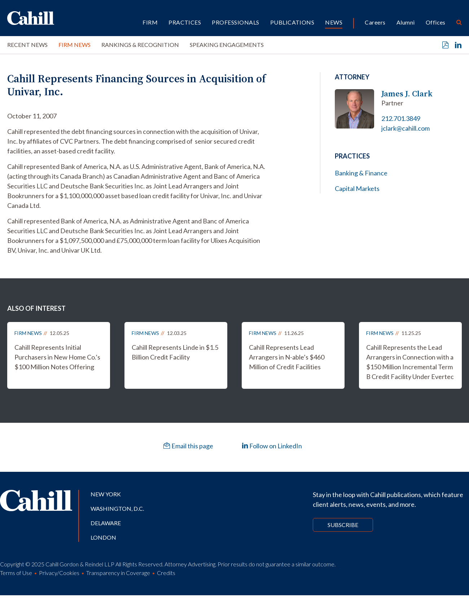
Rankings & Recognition (140, 44)
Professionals (235, 22)
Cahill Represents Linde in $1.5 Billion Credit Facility (175, 352)
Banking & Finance (361, 173)
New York (106, 494)
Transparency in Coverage (118, 572)
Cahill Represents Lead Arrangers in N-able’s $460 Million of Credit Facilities (286, 357)
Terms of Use (16, 572)
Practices (184, 22)
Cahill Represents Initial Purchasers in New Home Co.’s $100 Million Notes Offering (57, 357)
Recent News (27, 44)
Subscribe (343, 524)
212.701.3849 (400, 118)
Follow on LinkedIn (272, 446)
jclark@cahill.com (405, 128)
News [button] (333, 22)
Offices (436, 22)
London (103, 537)
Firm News (74, 44)
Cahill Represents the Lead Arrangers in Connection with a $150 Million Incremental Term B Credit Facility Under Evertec (410, 361)
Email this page (188, 446)
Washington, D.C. (117, 508)
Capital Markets (357, 188)
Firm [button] (150, 22)
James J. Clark (407, 93)
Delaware (106, 522)
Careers (375, 22)
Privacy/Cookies (59, 572)
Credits (166, 572)
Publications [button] (292, 22)
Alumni (405, 22)
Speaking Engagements (227, 44)
